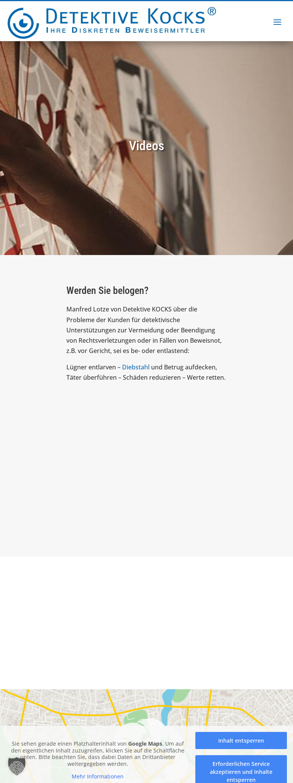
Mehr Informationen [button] (98, 776)
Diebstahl (136, 367)
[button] (17, 766)
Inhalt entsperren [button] (241, 740)
